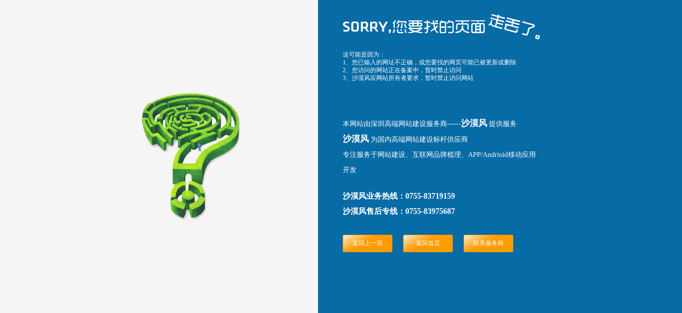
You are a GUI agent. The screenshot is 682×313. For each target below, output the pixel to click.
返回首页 (428, 243)
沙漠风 (474, 123)
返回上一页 (367, 243)
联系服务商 (488, 243)
